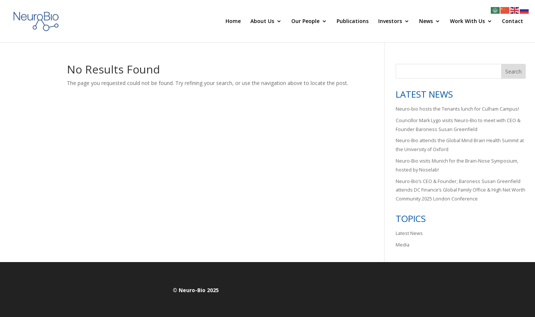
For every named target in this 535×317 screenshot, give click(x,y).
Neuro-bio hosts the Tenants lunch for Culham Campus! (457, 109)
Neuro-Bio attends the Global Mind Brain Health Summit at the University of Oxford (460, 145)
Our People (305, 21)
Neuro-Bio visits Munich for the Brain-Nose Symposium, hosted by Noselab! (457, 165)
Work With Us (467, 21)
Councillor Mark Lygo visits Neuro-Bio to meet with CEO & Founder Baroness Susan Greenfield (458, 125)
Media (402, 245)
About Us (262, 21)
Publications (353, 21)
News (426, 21)
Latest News (409, 233)
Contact (512, 21)
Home (233, 21)
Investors (390, 21)
